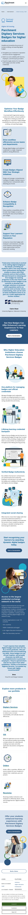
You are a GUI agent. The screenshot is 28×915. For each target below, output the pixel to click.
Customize (14, 908)
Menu (26, 3)
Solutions (17, 882)
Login (2, 886)
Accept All (14, 904)
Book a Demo (14, 871)
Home (3, 11)
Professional (18, 886)
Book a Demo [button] (7, 70)
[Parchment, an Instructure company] (7, 3)
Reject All (14, 912)
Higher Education (19, 884)
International (10, 11)
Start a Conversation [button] (14, 336)
